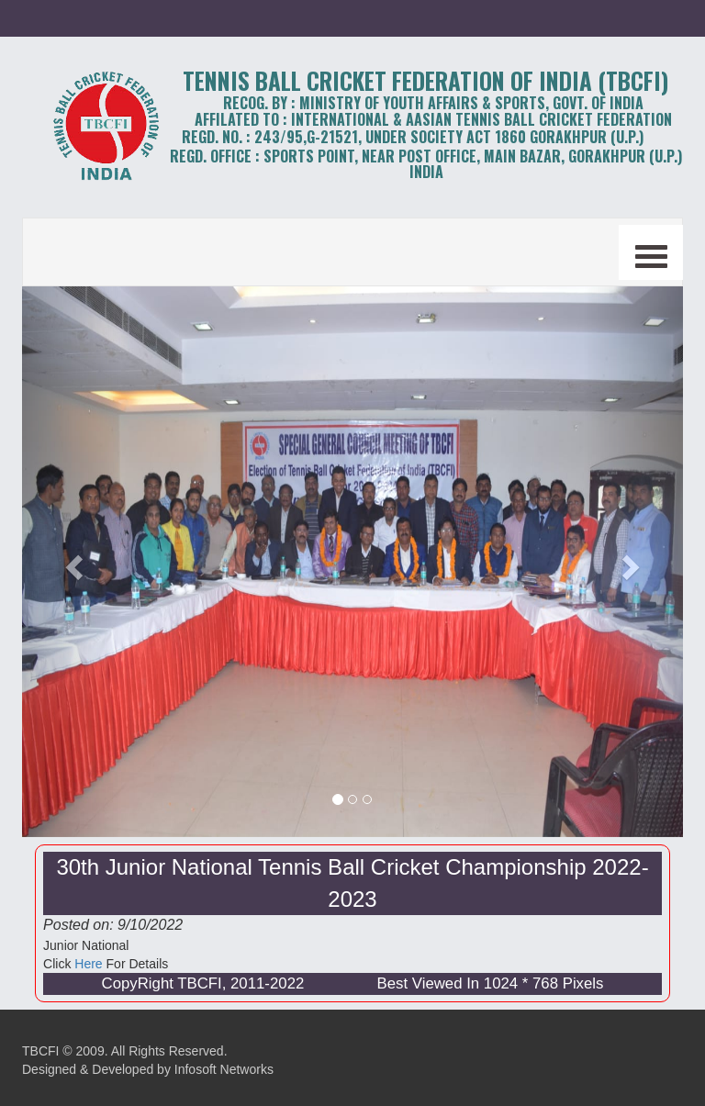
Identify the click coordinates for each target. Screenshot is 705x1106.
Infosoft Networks (224, 1069)
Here (88, 963)
